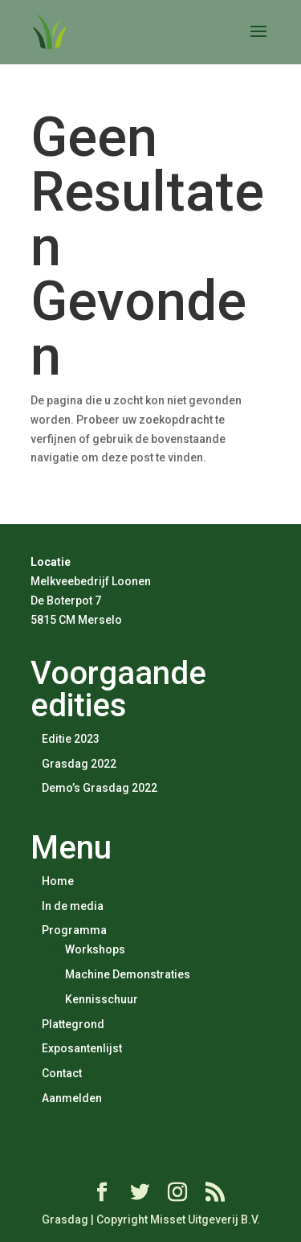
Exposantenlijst (82, 1048)
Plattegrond (73, 1024)
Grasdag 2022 (79, 763)
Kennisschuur (101, 999)
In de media (73, 906)
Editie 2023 (71, 738)
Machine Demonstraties (127, 974)
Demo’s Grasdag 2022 (99, 787)
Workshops (95, 949)
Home (58, 881)
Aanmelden (72, 1098)
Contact (62, 1073)
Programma (74, 930)
